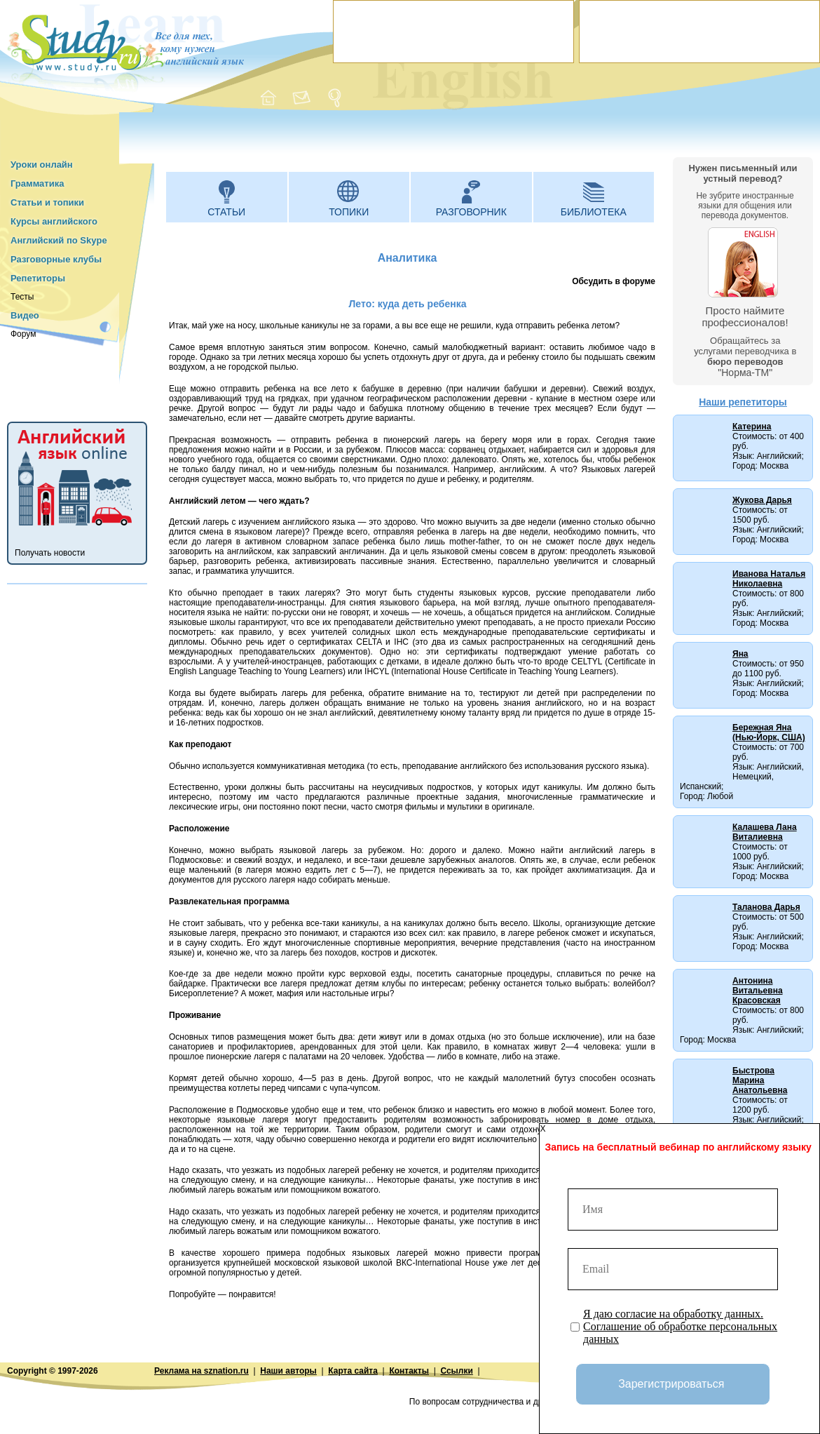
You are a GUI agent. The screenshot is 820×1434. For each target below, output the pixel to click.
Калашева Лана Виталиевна (764, 832)
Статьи (226, 211)
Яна (740, 654)
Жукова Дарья (762, 500)
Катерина (751, 426)
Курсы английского (54, 221)
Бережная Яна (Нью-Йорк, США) (768, 732)
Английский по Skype (59, 240)
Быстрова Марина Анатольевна (759, 1080)
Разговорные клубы (56, 259)
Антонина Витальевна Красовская (757, 990)
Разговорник (471, 211)
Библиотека (594, 211)
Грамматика (37, 183)
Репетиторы (38, 278)
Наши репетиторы (743, 402)
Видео (25, 315)
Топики (349, 211)
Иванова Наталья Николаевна (768, 579)
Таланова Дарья (766, 907)
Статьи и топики (47, 202)
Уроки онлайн (42, 164)
